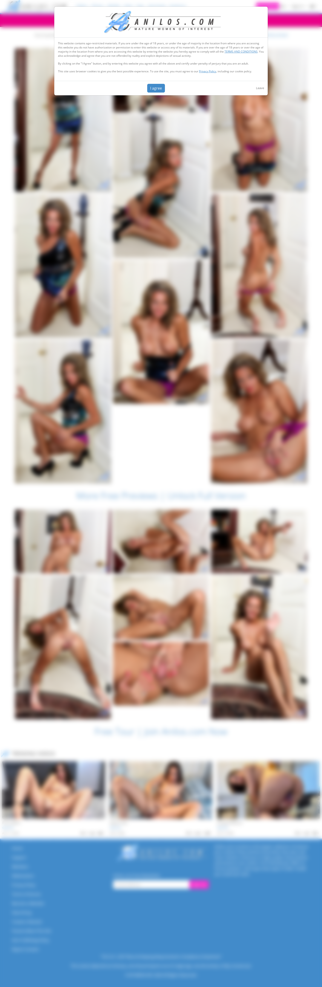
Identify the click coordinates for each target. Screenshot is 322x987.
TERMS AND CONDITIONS (241, 52)
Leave (260, 88)
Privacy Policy (207, 71)
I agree (156, 88)
